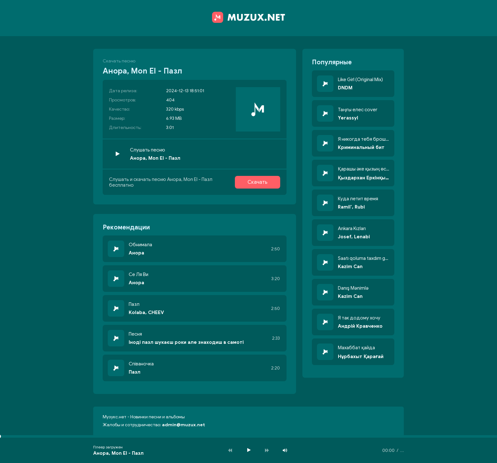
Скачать (258, 182)
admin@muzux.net (183, 425)
